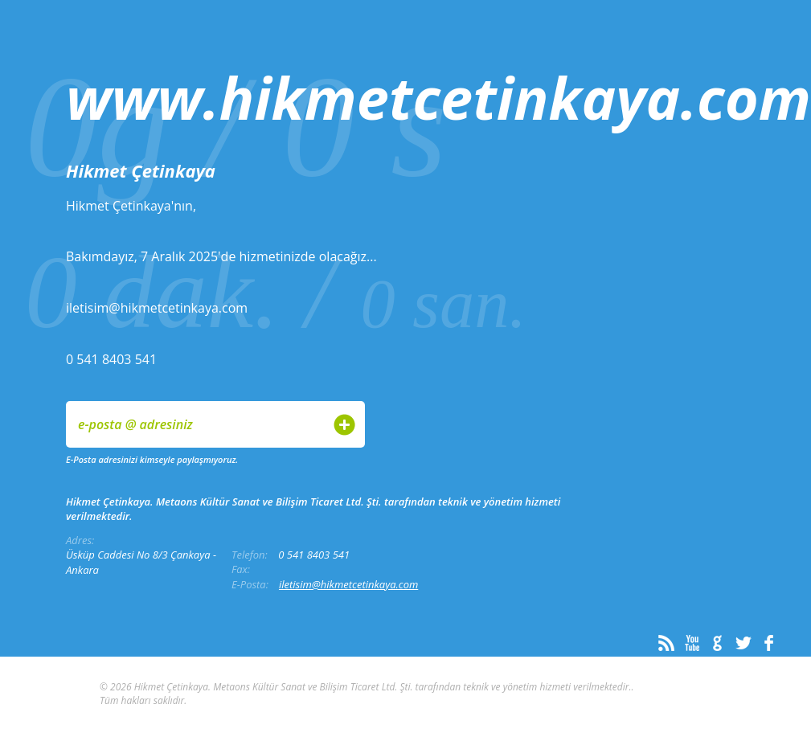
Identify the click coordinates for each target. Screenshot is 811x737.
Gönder (344, 425)
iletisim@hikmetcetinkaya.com (348, 584)
